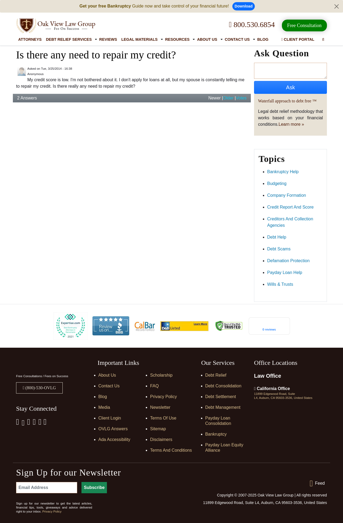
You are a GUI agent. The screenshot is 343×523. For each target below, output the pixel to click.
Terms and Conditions (171, 450)
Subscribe (94, 487)
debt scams (278, 249)
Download (244, 6)
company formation (286, 195)
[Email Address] (46, 487)
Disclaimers (161, 439)
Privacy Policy (163, 396)
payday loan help (284, 272)
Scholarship (161, 375)
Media (104, 407)
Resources (177, 39)
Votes (241, 98)
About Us (207, 39)
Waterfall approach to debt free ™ (287, 101)
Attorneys (30, 39)
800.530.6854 (252, 24)
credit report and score (290, 207)
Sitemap (158, 428)
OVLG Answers (113, 428)
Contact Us (237, 39)
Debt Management (223, 407)
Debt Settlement (220, 396)
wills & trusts (280, 284)
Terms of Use (163, 418)
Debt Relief (215, 375)
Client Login (109, 418)
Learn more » (291, 124)
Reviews (108, 39)
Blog (263, 39)
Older (228, 98)
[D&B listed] (184, 325)
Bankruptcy (216, 434)
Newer (214, 98)
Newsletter (160, 407)
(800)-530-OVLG (40, 387)
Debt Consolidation (223, 386)
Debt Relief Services (69, 39)
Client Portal (297, 39)
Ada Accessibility (114, 439)
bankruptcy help (283, 171)
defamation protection (288, 260)
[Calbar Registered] (144, 326)
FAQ (154, 386)
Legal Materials (139, 39)
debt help (276, 237)
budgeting (276, 183)
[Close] (336, 6)
